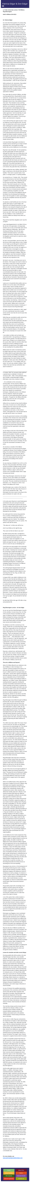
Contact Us (21, 1178)
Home (8, 1170)
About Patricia (8, 1173)
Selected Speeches (9, 1178)
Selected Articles (21, 1176)
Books (21, 1173)
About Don (21, 1170)
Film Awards (9, 1176)
